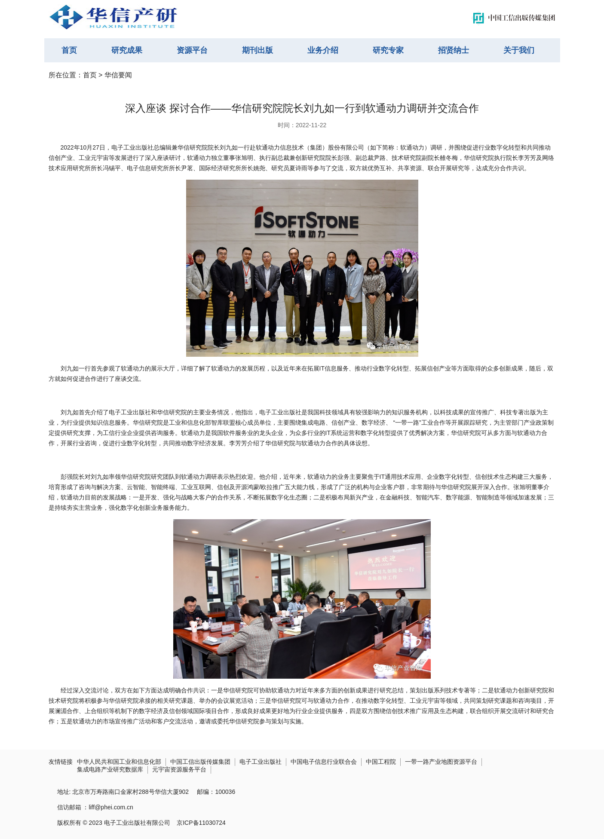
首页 (69, 50)
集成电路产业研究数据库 (110, 769)
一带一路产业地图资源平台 (441, 761)
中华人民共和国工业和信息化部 (119, 761)
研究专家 (388, 50)
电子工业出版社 (260, 761)
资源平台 (192, 50)
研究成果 (126, 50)
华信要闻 (118, 75)
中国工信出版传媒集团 (200, 761)
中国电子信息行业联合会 (324, 761)
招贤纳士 (453, 50)
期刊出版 (257, 50)
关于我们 (518, 50)
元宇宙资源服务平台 (179, 769)
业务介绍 (322, 50)
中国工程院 (381, 761)
